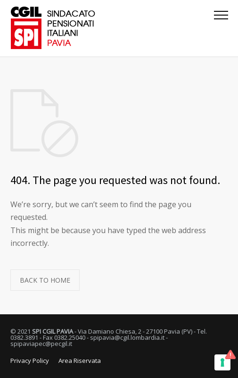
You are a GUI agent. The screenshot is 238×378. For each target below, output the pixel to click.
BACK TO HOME (45, 280)
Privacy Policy (29, 360)
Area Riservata (79, 360)
